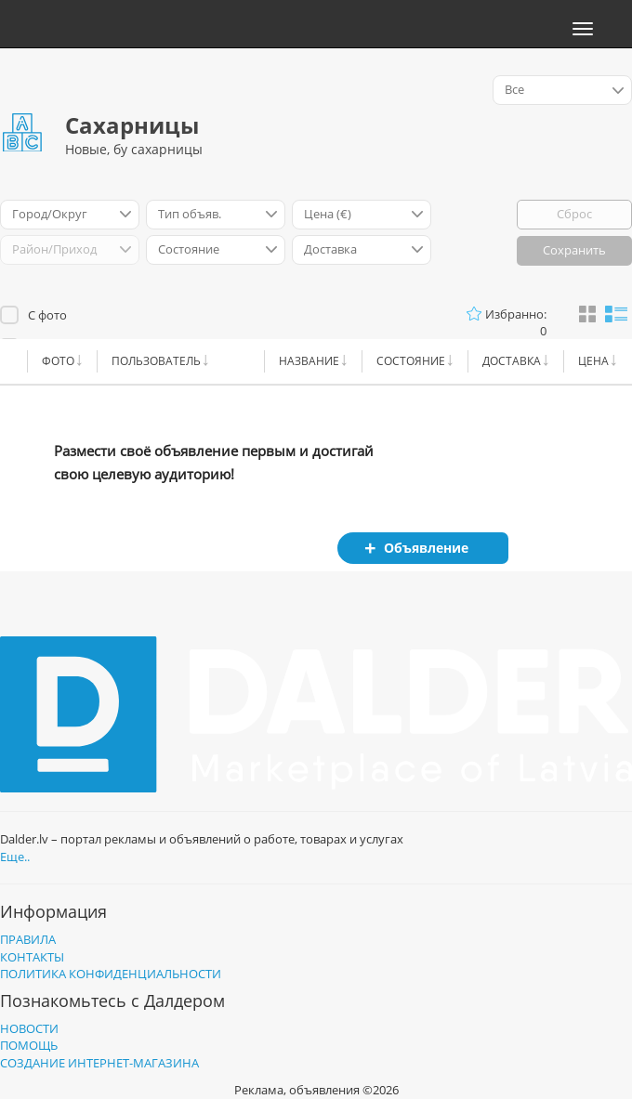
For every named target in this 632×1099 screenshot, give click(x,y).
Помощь (29, 1045)
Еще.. (15, 856)
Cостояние (410, 361)
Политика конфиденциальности (110, 973)
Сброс (574, 213)
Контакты (32, 957)
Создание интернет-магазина (99, 1062)
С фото (47, 315)
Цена (593, 361)
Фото (58, 361)
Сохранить (574, 250)
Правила (28, 939)
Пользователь (156, 361)
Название (309, 361)
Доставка (511, 361)
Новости (29, 1028)
